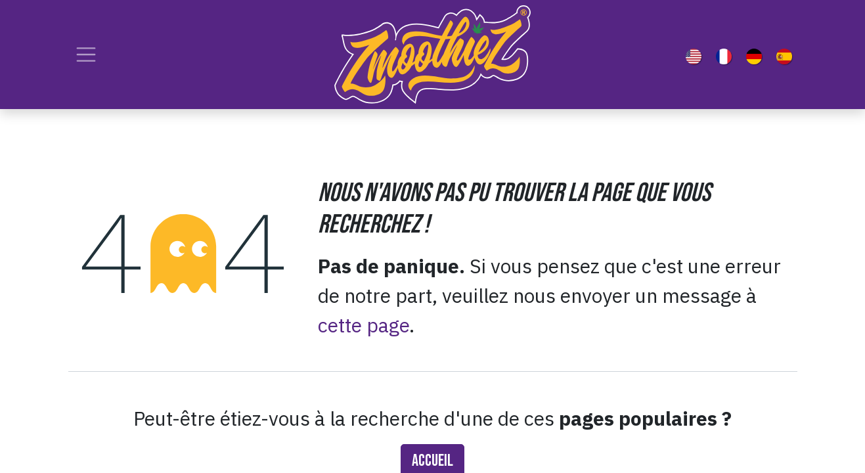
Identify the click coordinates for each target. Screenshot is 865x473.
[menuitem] (696, 54)
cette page (363, 325)
